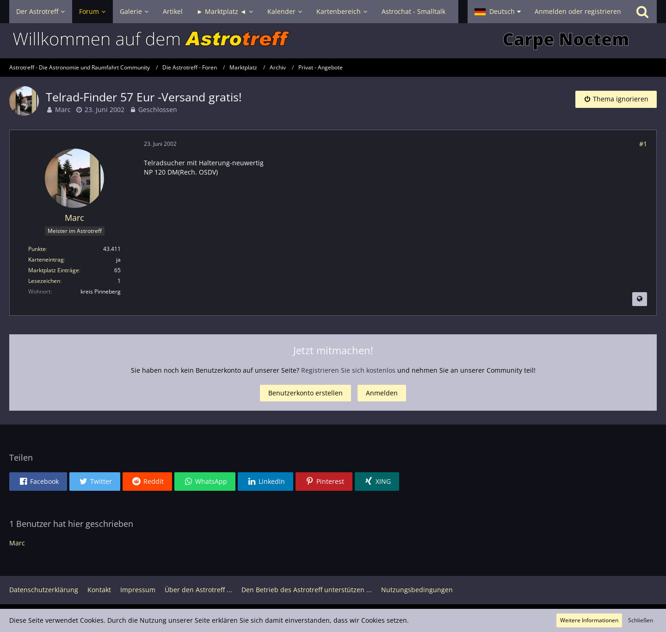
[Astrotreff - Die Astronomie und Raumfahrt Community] (333, 40)
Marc (63, 109)
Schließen (640, 620)
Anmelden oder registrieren (578, 11)
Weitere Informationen (589, 620)
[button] (498, 11)
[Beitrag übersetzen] (639, 299)
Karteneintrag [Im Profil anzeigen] (46, 259)
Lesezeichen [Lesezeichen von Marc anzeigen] (44, 281)
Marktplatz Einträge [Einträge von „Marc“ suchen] (53, 270)
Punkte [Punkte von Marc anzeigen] (37, 249)
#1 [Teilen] (643, 143)
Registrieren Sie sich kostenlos (348, 370)
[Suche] (642, 11)
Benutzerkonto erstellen (305, 392)
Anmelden (382, 392)
